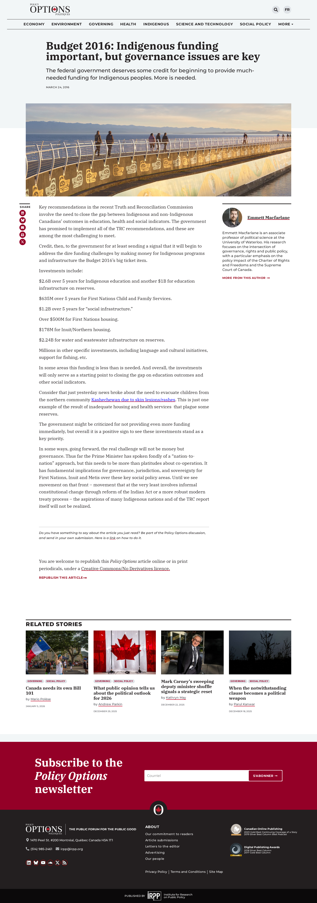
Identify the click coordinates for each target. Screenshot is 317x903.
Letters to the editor (162, 846)
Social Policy (255, 24)
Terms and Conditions (188, 871)
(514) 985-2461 (41, 849)
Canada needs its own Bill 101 (53, 690)
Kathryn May (176, 698)
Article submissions (161, 840)
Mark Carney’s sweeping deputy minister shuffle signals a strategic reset (187, 686)
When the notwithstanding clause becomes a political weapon (257, 693)
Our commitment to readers (169, 834)
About (152, 827)
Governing (101, 24)
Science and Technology (204, 24)
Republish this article (63, 578)
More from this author (246, 278)
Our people (154, 859)
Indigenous (156, 24)
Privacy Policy (156, 871)
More (284, 24)
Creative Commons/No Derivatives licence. (125, 568)
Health (128, 24)
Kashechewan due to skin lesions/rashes (133, 400)
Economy (34, 24)
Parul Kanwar (244, 704)
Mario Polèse (41, 699)
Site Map (216, 871)
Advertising (155, 852)
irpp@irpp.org (72, 849)
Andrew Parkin (110, 704)
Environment (67, 24)
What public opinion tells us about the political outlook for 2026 (124, 693)
